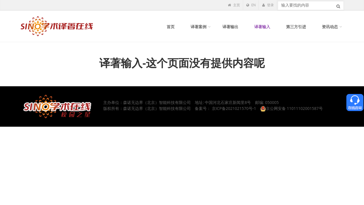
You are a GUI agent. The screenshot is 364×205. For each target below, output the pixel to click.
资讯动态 (330, 26)
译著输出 (230, 26)
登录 (268, 5)
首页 (171, 26)
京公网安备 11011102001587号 (291, 108)
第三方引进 (296, 26)
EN (251, 5)
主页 (234, 5)
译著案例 (198, 26)
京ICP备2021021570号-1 (234, 108)
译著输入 (262, 26)
